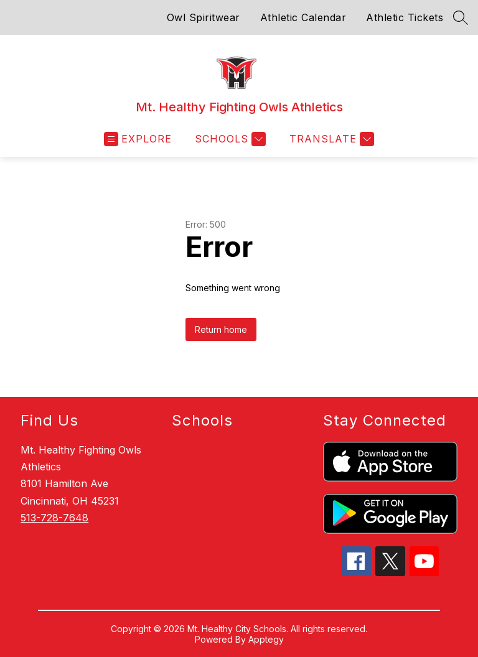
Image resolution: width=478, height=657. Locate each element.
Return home (221, 329)
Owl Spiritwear (203, 17)
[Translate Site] (330, 139)
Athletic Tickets (404, 17)
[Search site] (460, 17)
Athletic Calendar (303, 17)
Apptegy (266, 639)
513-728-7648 (54, 517)
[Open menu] (138, 139)
